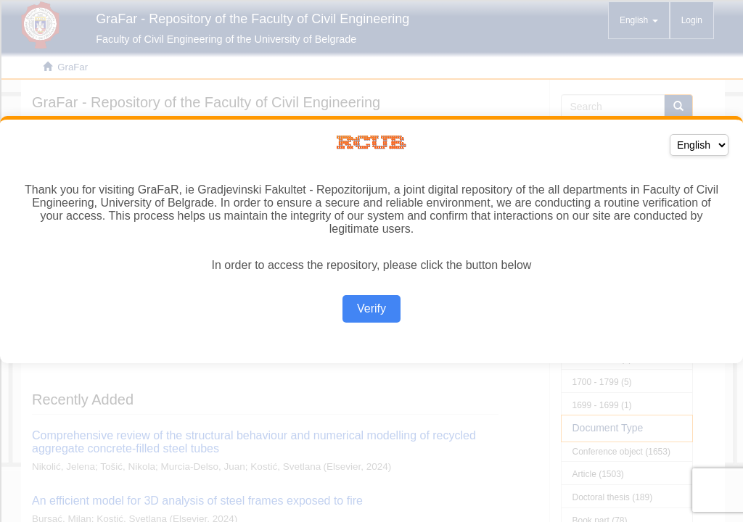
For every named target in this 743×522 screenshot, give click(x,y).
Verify (371, 308)
